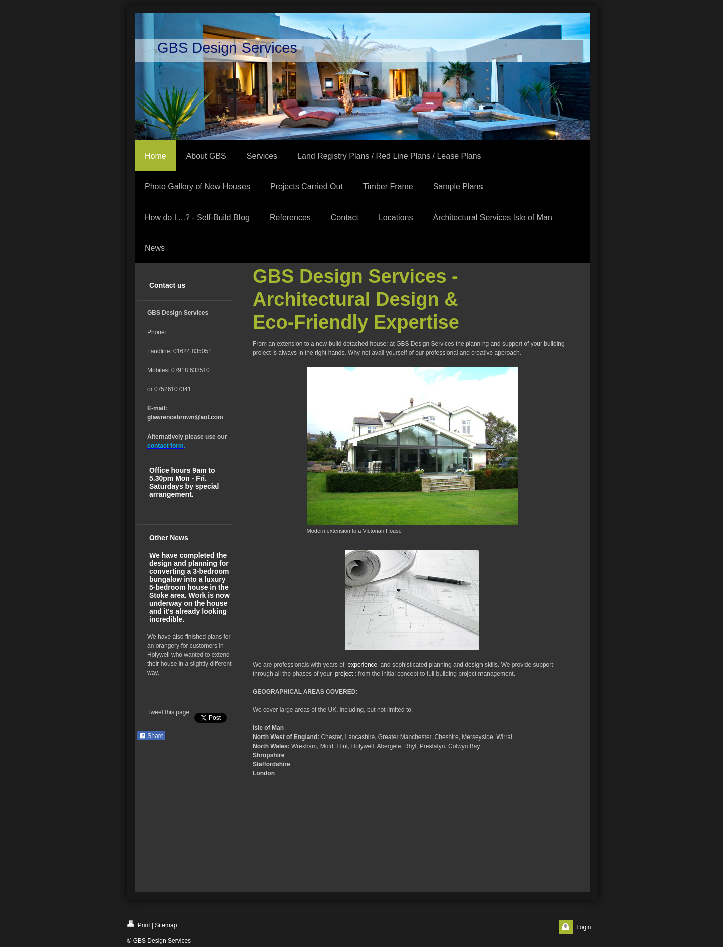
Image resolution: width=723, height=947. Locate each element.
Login (583, 927)
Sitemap (166, 925)
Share (151, 736)
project (344, 673)
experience (363, 664)
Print (138, 924)
